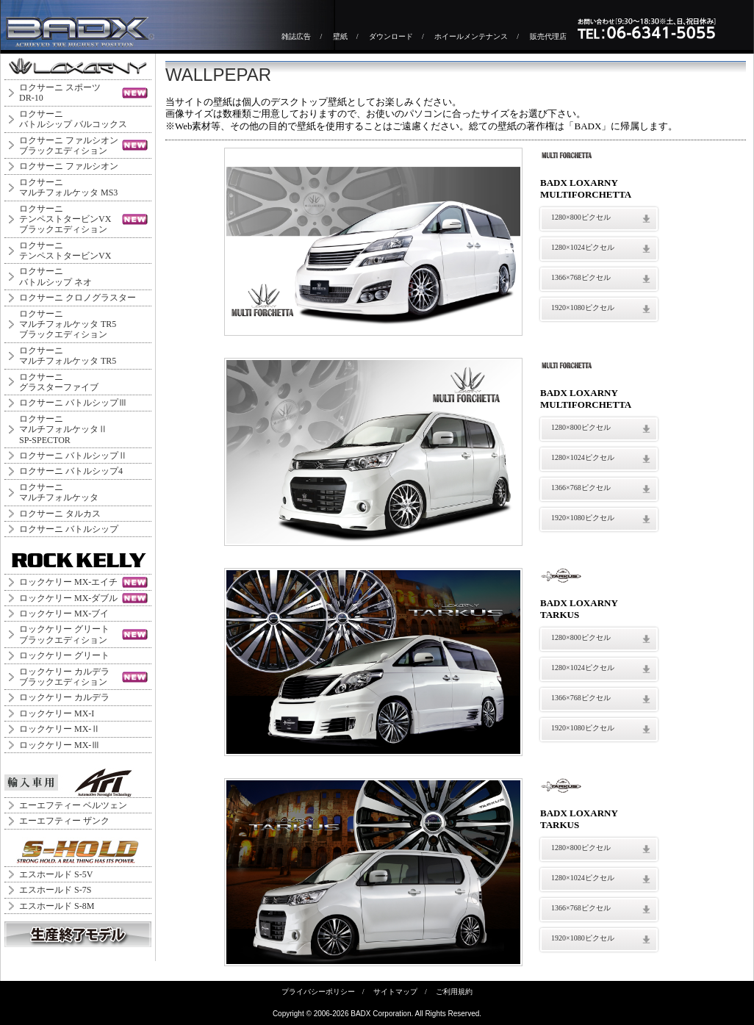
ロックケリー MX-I (56, 713)
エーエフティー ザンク (64, 821)
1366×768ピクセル (581, 277)
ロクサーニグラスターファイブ (58, 382)
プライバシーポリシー (318, 992)
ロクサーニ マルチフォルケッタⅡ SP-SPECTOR (63, 429)
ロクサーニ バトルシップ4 (71, 471)
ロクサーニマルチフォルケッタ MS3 (68, 187)
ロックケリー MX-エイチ (68, 582)
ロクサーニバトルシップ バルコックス (73, 119)
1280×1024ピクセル (582, 247)
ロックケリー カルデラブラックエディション (64, 676)
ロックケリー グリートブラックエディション (64, 634)
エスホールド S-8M (56, 906)
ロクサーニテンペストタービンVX (65, 250)
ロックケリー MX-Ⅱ (59, 729)
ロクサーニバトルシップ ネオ (55, 276)
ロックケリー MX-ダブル (68, 598)
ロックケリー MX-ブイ (64, 613)
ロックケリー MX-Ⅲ (59, 745)
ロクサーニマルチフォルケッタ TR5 (67, 355)
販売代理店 (548, 36)
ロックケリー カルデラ (64, 697)
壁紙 (340, 36)
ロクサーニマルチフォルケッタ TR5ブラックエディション (67, 324)
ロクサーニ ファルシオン (68, 166)
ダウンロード (391, 36)
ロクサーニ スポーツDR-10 (60, 92)
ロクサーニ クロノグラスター (77, 297)
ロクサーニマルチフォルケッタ (58, 492)
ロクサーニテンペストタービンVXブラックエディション (65, 219)
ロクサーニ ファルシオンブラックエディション (68, 145)
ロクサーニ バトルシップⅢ (73, 403)
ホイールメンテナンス (471, 36)
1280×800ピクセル (581, 217)
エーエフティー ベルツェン (73, 805)
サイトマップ (395, 992)
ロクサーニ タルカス (60, 513)
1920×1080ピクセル (582, 307)
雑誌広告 (296, 36)
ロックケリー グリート (64, 655)
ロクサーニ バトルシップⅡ (73, 455)
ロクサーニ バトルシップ (68, 529)
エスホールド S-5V (56, 874)
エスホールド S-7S (55, 890)
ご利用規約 (454, 992)
